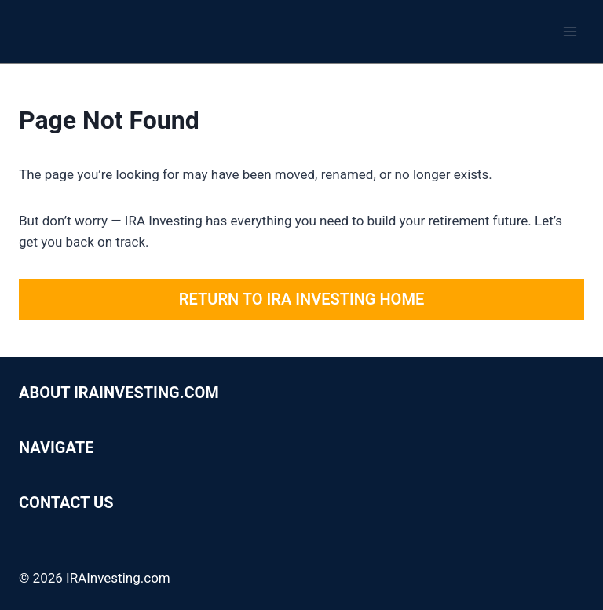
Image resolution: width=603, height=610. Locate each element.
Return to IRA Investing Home (301, 299)
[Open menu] (569, 31)
